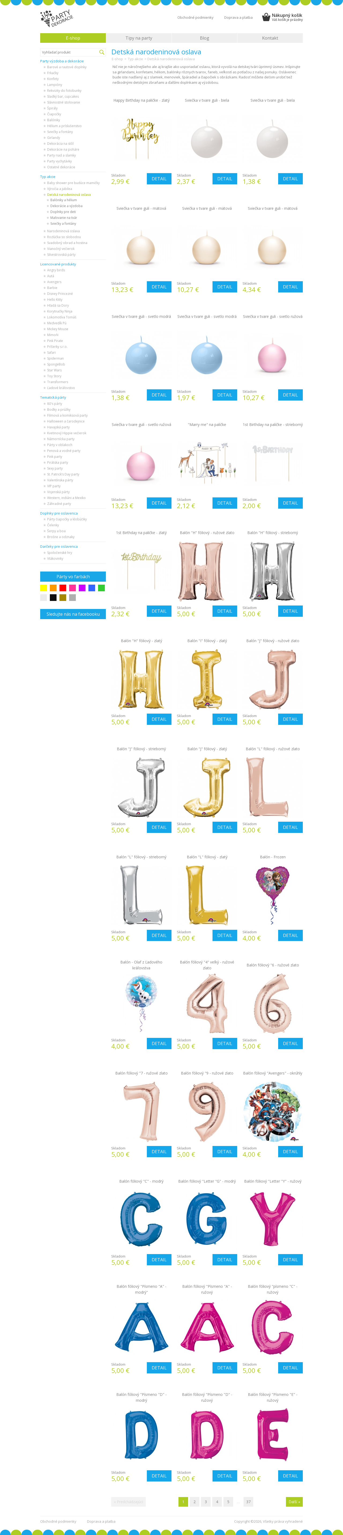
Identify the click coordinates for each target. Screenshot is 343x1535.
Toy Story (54, 376)
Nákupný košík (287, 17)
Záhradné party (59, 503)
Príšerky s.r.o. (57, 346)
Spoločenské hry (59, 552)
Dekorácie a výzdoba (66, 206)
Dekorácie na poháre (63, 149)
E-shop (73, 38)
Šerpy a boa (56, 531)
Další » (294, 1501)
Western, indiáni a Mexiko (66, 498)
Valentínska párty (60, 480)
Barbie (52, 287)
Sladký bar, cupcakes (63, 96)
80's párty (54, 403)
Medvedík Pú (56, 323)
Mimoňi (52, 335)
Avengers (54, 282)
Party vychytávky (59, 161)
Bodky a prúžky (58, 409)
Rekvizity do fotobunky (64, 90)
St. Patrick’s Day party (63, 474)
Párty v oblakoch (59, 445)
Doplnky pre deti (63, 212)
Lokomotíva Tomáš (61, 317)
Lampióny (54, 84)
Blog (204, 38)
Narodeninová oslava (63, 231)
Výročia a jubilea (59, 188)
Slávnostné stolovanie (63, 102)
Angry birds (56, 270)
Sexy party (55, 468)
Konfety (53, 79)
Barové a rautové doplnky (67, 67)
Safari (51, 352)
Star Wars (54, 370)
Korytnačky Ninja (59, 311)
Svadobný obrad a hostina (67, 243)
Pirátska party (57, 462)
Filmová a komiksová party (67, 415)
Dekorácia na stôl (60, 143)
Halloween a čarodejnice (66, 421)
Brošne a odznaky (60, 537)
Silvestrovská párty (61, 254)
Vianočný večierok (60, 248)
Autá (50, 276)
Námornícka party (60, 439)
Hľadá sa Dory (58, 305)
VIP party (54, 486)
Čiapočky (54, 114)
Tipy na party (138, 38)
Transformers (57, 382)
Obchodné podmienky (195, 17)
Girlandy (53, 137)
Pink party (54, 456)
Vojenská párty (58, 492)
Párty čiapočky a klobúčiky (67, 519)
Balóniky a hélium (63, 200)
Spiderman (55, 358)
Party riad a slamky (61, 155)
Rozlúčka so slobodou (64, 237)
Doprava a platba (238, 17)
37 (248, 1501)
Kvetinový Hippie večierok (66, 433)
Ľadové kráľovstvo (61, 388)
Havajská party (58, 427)
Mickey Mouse (57, 329)
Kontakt (270, 38)
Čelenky (53, 525)
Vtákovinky (55, 558)
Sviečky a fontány (60, 131)
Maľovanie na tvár (63, 217)
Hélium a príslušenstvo (64, 126)
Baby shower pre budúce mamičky (73, 183)
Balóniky (53, 120)
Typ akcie (135, 58)
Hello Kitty (54, 299)
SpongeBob (56, 364)
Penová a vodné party (63, 450)
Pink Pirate (55, 340)
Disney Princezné (60, 293)
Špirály (52, 108)
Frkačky (52, 73)
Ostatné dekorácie (61, 167)
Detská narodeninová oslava (69, 194)
